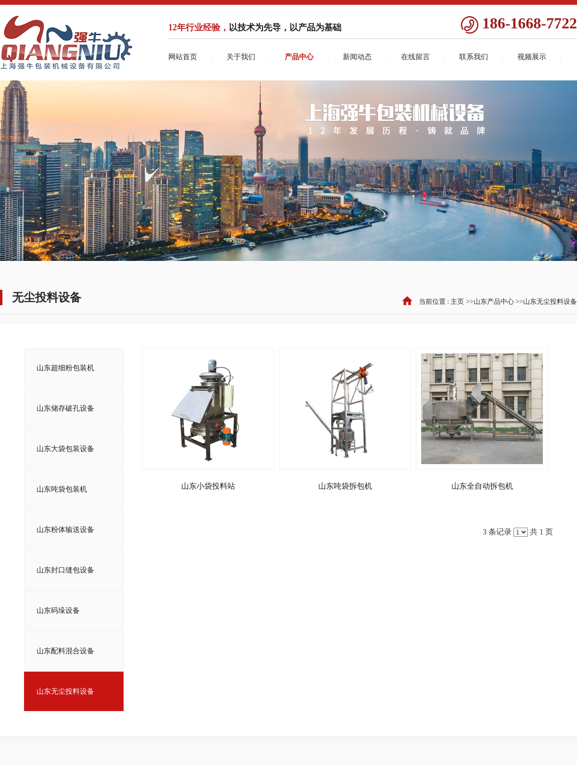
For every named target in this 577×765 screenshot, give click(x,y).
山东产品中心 (494, 301)
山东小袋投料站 (208, 486)
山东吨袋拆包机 (345, 486)
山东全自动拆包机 (482, 486)
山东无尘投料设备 (550, 301)
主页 (457, 301)
